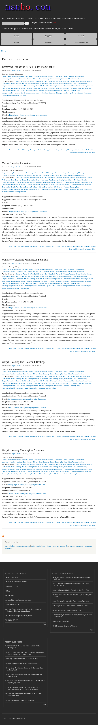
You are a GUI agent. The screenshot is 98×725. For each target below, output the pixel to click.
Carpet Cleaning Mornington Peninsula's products (72, 150)
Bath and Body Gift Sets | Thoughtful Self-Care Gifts (70, 590)
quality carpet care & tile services (81, 93)
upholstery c (25, 288)
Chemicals (88, 546)
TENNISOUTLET (11, 620)
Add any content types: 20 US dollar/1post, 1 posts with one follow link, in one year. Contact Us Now (37, 29)
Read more (12, 149)
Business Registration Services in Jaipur (19, 700)
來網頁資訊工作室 (11, 586)
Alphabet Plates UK (12, 605)
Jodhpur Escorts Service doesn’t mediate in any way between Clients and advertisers (23, 610)
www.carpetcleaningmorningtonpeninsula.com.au (27, 408)
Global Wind (9, 595)
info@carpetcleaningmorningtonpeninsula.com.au (27, 399)
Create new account (45, 23)
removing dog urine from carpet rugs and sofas (40, 286)
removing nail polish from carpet (12, 388)
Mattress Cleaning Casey (72, 385)
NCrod (7, 591)
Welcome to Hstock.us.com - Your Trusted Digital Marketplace (22, 647)
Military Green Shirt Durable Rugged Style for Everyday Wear (71, 595)
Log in (34, 23)
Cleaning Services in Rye (10, 474)
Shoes (49, 546)
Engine (72, 546)
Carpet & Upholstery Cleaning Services (49, 86)
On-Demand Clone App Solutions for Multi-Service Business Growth (23, 695)
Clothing (12, 546)
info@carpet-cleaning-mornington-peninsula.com (26, 485)
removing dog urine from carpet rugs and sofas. (40, 388)
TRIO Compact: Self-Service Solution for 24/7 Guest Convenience (70, 584)
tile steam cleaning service (30, 93)
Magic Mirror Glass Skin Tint (62, 621)
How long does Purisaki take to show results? (21, 659)
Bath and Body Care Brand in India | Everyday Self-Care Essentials (72, 616)
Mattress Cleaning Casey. (72, 474)
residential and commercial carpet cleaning (54, 93)
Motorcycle (64, 546)
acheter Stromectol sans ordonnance (18, 600)
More (44, 624)
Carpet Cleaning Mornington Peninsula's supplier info (36, 150)
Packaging (8, 548)
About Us (48, 42)
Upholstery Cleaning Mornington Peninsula (25, 259)
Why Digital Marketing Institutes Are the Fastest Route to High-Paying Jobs (25, 682)
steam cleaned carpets (83, 286)
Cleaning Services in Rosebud (81, 88)
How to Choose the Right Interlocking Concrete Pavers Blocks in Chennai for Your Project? (24, 653)
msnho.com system (18, 718)
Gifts (33, 546)
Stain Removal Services (76, 79)
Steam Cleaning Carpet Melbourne (50, 474)
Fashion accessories (23, 546)
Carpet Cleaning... (16, 70)
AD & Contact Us (81, 42)
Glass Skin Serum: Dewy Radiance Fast (66, 610)
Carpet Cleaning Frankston (16, 163)
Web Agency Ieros (11, 577)
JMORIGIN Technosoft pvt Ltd (16, 582)
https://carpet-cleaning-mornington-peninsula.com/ (28, 115)
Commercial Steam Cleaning (25, 86)
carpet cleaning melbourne (11, 288)
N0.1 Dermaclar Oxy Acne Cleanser (65, 626)
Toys (44, 546)
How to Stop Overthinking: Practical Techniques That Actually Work (23, 669)
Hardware (55, 546)
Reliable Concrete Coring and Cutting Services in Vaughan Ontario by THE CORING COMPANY (22, 688)
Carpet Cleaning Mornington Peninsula (23, 450)
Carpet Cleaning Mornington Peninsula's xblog (82, 151)
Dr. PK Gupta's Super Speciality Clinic (18, 616)
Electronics (80, 546)
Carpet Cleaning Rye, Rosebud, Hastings (23, 361)
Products (81, 36)
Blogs (16, 42)
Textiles (38, 546)
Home (16, 36)
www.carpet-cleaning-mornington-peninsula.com (27, 493)
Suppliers (48, 36)
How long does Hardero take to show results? (21, 663)
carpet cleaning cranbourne (66, 286)
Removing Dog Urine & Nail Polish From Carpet (28, 66)
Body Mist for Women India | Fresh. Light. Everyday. (70, 601)
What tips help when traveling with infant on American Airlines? (71, 578)
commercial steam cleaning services (14, 95)
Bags (6, 546)
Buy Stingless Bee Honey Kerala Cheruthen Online (70, 606)
